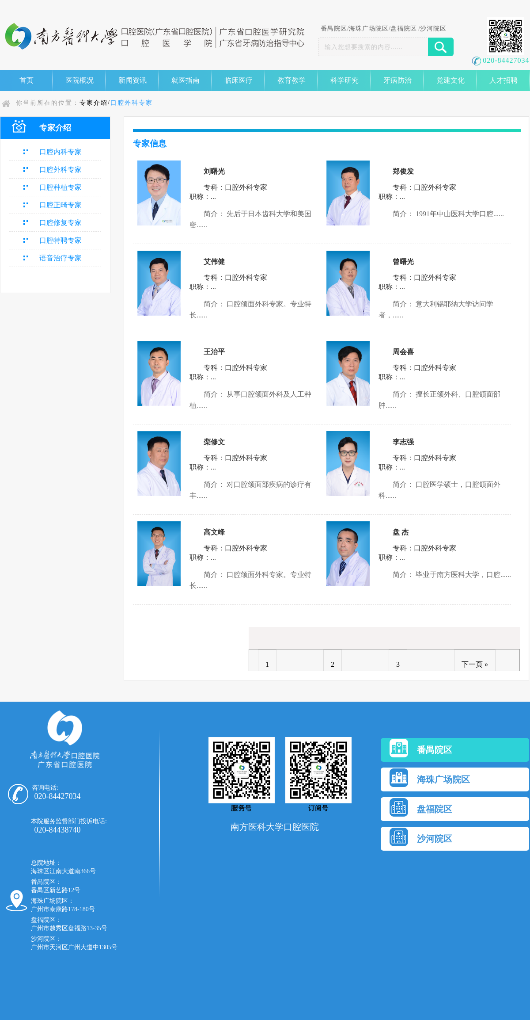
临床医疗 (238, 80)
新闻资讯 (132, 80)
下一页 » (475, 664)
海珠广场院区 (369, 28)
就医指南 (185, 80)
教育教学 (291, 80)
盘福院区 (403, 28)
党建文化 (450, 80)
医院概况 (79, 80)
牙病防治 (397, 80)
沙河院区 (433, 28)
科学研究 (344, 80)
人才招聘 (503, 80)
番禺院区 (334, 28)
